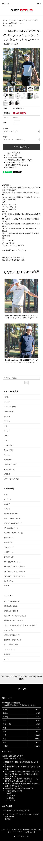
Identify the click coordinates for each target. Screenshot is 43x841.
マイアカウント (9, 649)
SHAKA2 (7, 586)
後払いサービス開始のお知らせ (15, 616)
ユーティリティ (9, 411)
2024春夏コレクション (12, 562)
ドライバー (8, 402)
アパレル (12, 20)
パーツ (6, 436)
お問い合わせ (30, 832)
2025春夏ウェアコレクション (14, 567)
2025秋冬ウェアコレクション (14, 571)
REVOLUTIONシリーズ (12, 518)
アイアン (7, 416)
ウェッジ (7, 421)
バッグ (6, 440)
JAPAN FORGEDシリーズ (13, 523)
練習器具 (7, 474)
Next (37, 67)
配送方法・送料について (12, 640)
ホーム (5, 20)
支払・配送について (14, 829)
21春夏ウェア (8, 552)
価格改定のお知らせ (11, 611)
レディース (8, 499)
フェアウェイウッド (11, 407)
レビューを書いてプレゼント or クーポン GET (20, 625)
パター (6, 426)
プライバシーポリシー (16, 832)
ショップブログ (9, 630)
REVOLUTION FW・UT (12, 601)
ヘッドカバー (8, 445)
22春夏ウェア (8, 547)
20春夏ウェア (8, 557)
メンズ (22, 23)
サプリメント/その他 (11, 479)
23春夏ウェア (13, 23)
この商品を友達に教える (14, 162)
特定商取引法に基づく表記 (32, 829)
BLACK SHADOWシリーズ (13, 533)
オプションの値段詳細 (14, 158)
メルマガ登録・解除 (11, 645)
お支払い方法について (12, 635)
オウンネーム (8, 538)
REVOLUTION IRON (11, 606)
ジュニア (7, 504)
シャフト (7, 431)
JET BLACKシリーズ (11, 528)
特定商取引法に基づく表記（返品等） (19, 160)
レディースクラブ (10, 464)
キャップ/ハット (10, 469)
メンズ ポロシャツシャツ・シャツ (27, 20)
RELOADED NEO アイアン (13, 620)
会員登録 (7, 654)
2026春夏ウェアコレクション (14, 576)
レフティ (7, 509)
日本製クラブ (8, 581)
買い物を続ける (11, 167)
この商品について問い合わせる (17, 165)
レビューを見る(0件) (13, 153)
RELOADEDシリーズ (11, 514)
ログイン (7, 659)
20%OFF (12, 25)
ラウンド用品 (8, 450)
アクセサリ (8, 460)
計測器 (6, 397)
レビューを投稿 (11, 155)
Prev (5, 67)
